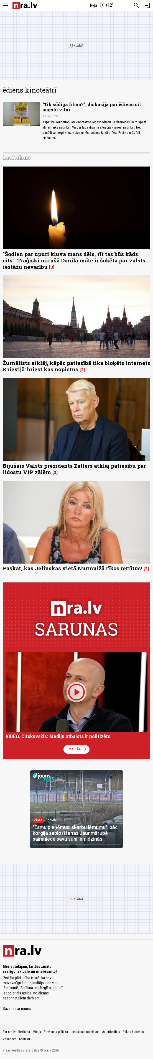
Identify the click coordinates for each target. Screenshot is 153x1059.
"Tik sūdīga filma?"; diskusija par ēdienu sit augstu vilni (91, 106)
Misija (37, 1032)
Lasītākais (17, 157)
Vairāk (78, 749)
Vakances (9, 1039)
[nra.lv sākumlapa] (24, 5)
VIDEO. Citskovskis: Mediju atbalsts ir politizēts (58, 736)
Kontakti (24, 1039)
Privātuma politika (56, 1032)
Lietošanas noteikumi (85, 1032)
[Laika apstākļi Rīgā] (102, 5)
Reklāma (24, 1032)
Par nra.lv (9, 1032)
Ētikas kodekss (133, 1032)
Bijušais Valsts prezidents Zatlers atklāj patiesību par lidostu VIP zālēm (74, 468)
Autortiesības (111, 1032)
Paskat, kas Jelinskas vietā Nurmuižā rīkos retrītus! (72, 568)
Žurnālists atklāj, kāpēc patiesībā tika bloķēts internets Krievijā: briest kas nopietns (76, 366)
